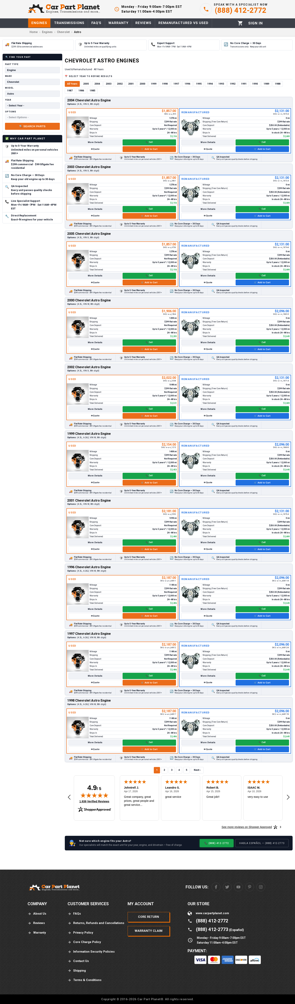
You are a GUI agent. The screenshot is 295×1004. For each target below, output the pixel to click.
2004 (97, 83)
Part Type (11, 64)
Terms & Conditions (84, 980)
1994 (210, 83)
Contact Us (78, 961)
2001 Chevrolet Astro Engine (89, 500)
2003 (108, 83)
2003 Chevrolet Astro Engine (89, 167)
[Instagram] (260, 887)
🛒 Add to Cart (149, 149)
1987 (70, 90)
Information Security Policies (91, 952)
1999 (153, 83)
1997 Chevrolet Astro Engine (89, 634)
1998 (165, 83)
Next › (197, 770)
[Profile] (255, 23)
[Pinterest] (249, 887)
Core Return (148, 917)
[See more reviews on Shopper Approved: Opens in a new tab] (247, 827)
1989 (266, 83)
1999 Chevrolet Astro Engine (89, 434)
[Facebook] (216, 887)
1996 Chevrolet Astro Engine (89, 567)
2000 (142, 83)
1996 (187, 83)
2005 (86, 83)
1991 (244, 83)
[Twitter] (227, 887)
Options (10, 111)
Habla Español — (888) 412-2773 (262, 843)
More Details (95, 142)
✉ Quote (95, 149)
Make (8, 76)
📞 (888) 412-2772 (216, 843)
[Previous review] (69, 797)
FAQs (74, 914)
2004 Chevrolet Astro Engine (89, 100)
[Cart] (240, 23)
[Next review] (288, 797)
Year (8, 100)
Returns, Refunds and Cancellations (96, 923)
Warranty (37, 933)
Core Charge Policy (84, 942)
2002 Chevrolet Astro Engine (89, 367)
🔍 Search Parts (32, 126)
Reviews (36, 923)
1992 (232, 83)
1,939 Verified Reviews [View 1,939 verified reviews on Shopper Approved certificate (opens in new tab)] (94, 801)
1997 (176, 83)
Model (9, 88)
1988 (277, 83)
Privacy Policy (80, 933)
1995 (199, 83)
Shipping (77, 971)
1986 (81, 90)
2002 (120, 83)
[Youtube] (238, 887)
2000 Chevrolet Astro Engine (89, 300)
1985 (92, 90)
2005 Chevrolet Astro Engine (89, 234)
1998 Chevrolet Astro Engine (89, 700)
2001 (131, 83)
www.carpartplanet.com (212, 913)
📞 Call (149, 142)
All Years (72, 83)
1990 (255, 83)
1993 (221, 83)
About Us (37, 914)
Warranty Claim (148, 931)
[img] (94, 795)
